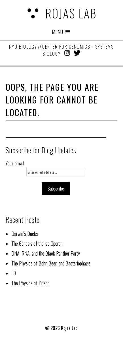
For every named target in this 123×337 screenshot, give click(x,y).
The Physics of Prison (30, 283)
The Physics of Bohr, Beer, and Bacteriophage (50, 263)
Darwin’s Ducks (24, 233)
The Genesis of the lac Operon (37, 243)
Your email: (16, 163)
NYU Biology (23, 46)
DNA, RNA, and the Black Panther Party (45, 253)
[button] (57, 31)
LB (13, 273)
